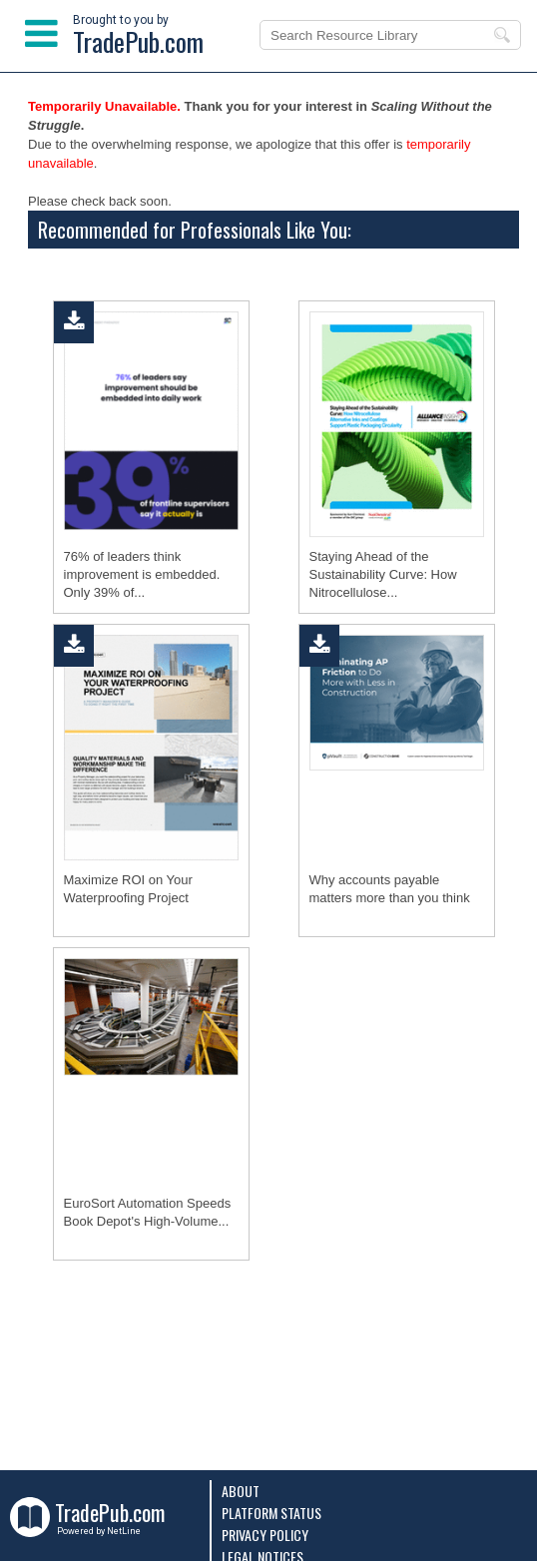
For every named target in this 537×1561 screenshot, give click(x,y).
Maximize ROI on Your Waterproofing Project (128, 888)
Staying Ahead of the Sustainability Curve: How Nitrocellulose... (383, 574)
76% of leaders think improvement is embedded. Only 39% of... (142, 574)
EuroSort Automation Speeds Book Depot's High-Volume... (148, 1212)
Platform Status (271, 1512)
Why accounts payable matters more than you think (389, 888)
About (241, 1490)
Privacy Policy (265, 1534)
